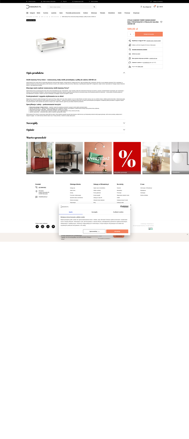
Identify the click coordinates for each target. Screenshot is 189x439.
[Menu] (31, 13)
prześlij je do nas (153, 58)
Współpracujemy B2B (77, 1)
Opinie (30, 129)
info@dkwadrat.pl (43, 196)
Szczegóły (32, 123)
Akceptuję (117, 231)
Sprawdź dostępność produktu (139, 49)
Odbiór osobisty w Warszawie (48, 1)
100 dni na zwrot (30, 1)
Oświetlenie (111, 13)
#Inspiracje (136, 13)
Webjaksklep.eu (150, 223)
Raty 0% (64, 1)
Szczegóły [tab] (94, 212)
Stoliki (42, 16)
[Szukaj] (94, 7)
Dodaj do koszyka (149, 34)
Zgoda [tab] (71, 212)
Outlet (119, 13)
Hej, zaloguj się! (147, 7)
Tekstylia (102, 13)
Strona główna (29, 16)
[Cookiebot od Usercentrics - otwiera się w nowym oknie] (121, 207)
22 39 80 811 (160, 1)
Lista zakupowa (155, 5)
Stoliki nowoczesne (55, 16)
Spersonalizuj (94, 231)
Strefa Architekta (93, 1)
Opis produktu (34, 73)
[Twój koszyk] (160, 6)
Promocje (127, 13)
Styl (47, 16)
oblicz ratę (140, 66)
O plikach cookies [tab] (118, 212)
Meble (38, 13)
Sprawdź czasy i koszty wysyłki (153, 40)
